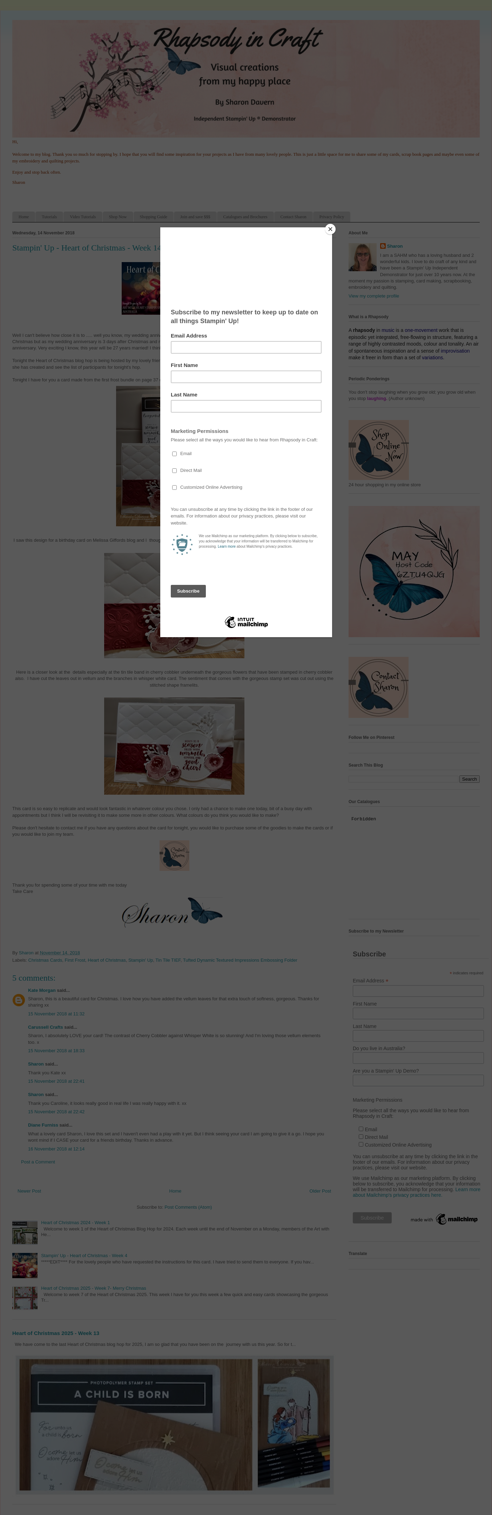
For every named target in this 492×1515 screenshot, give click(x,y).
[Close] (330, 229)
